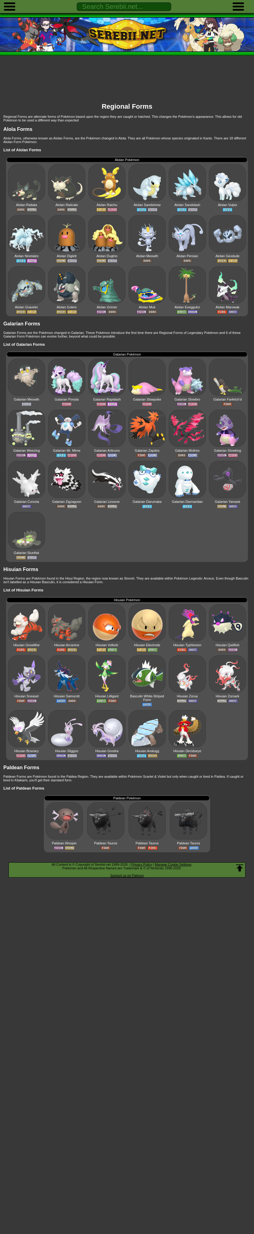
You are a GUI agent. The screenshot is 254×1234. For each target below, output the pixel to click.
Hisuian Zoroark (227, 696)
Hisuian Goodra (106, 751)
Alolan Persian (187, 256)
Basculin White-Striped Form (147, 698)
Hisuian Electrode (147, 645)
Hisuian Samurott (66, 696)
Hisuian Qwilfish (227, 645)
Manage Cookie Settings (173, 864)
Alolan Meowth (147, 256)
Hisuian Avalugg (147, 751)
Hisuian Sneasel (26, 696)
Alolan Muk (147, 307)
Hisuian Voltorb (107, 645)
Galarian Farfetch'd (227, 399)
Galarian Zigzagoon (66, 501)
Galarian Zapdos (147, 450)
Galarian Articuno (107, 450)
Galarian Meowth (26, 399)
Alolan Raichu (107, 205)
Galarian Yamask (227, 501)
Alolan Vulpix (227, 205)
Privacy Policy (141, 864)
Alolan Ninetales (26, 256)
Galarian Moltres (187, 450)
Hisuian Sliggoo (66, 751)
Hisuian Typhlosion (187, 645)
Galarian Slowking (227, 450)
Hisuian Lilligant (106, 696)
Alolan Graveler (26, 307)
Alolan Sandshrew (147, 205)
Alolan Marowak (227, 307)
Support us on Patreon (127, 875)
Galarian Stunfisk (26, 553)
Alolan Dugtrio (106, 256)
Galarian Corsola (26, 501)
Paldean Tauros (105, 843)
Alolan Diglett (67, 256)
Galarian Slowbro (187, 399)
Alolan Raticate (66, 205)
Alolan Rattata (26, 205)
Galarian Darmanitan (187, 501)
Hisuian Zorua (187, 696)
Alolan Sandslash (187, 205)
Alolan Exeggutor (187, 307)
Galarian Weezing (26, 450)
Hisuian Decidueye (187, 751)
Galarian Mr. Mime (66, 450)
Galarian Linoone (107, 501)
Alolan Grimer (107, 307)
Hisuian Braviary (26, 751)
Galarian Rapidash (107, 399)
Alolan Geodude (228, 256)
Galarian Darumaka (146, 501)
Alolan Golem (67, 307)
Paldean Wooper (64, 843)
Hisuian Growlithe (26, 645)
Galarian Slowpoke (147, 399)
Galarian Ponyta (67, 399)
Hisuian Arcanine (66, 645)
